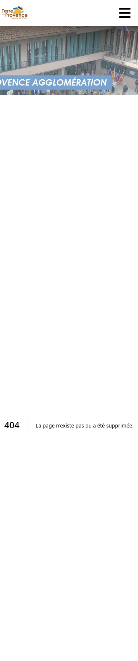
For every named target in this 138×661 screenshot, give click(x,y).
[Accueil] (13, 13)
